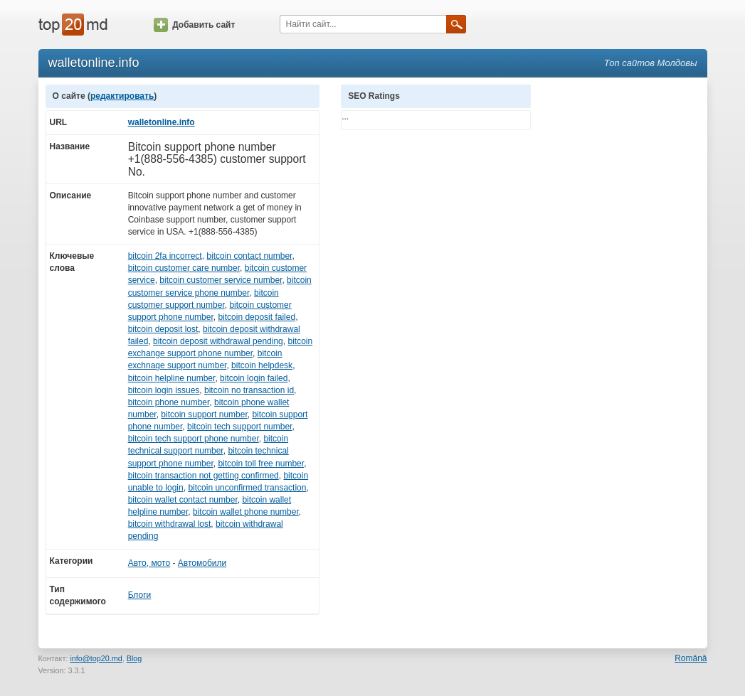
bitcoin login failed (253, 378)
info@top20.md (96, 658)
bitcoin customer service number (220, 280)
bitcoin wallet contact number (183, 500)
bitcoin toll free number (261, 464)
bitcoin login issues (164, 390)
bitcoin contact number (249, 256)
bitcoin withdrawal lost (169, 524)
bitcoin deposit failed (256, 317)
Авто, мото (149, 563)
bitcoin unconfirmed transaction (247, 488)
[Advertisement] (626, 298)
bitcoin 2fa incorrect (165, 256)
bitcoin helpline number (172, 378)
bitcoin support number (204, 414)
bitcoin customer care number (184, 268)
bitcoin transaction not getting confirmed (203, 476)
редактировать (122, 96)
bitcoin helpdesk (261, 365)
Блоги (140, 595)
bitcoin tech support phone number (193, 439)
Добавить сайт (194, 25)
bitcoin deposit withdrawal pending (218, 341)
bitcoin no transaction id (249, 390)
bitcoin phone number (169, 402)
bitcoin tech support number (239, 427)
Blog (134, 658)
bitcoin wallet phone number (246, 512)
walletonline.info (161, 122)
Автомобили (202, 563)
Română (691, 658)
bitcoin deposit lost (163, 329)
